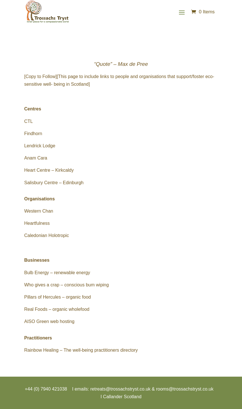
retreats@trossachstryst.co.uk (120, 389)
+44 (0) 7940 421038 (46, 389)
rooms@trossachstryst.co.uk (184, 389)
